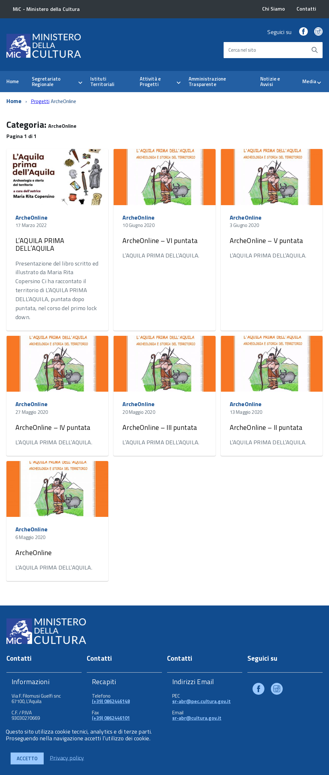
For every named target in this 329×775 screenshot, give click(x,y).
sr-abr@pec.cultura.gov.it (201, 701)
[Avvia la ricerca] (315, 50)
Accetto (27, 758)
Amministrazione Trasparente (207, 81)
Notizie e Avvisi (270, 81)
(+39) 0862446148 (111, 701)
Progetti (40, 101)
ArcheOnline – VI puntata (160, 240)
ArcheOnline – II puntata (266, 427)
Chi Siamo (273, 9)
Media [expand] (309, 81)
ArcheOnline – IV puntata (53, 427)
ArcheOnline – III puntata (159, 427)
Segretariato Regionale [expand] (46, 81)
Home (12, 81)
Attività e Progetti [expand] (150, 81)
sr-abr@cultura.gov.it (196, 718)
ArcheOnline (31, 217)
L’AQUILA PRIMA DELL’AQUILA (39, 244)
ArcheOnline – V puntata (266, 240)
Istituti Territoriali (102, 81)
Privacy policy (67, 757)
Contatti (306, 9)
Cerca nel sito (242, 50)
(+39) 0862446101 (111, 718)
